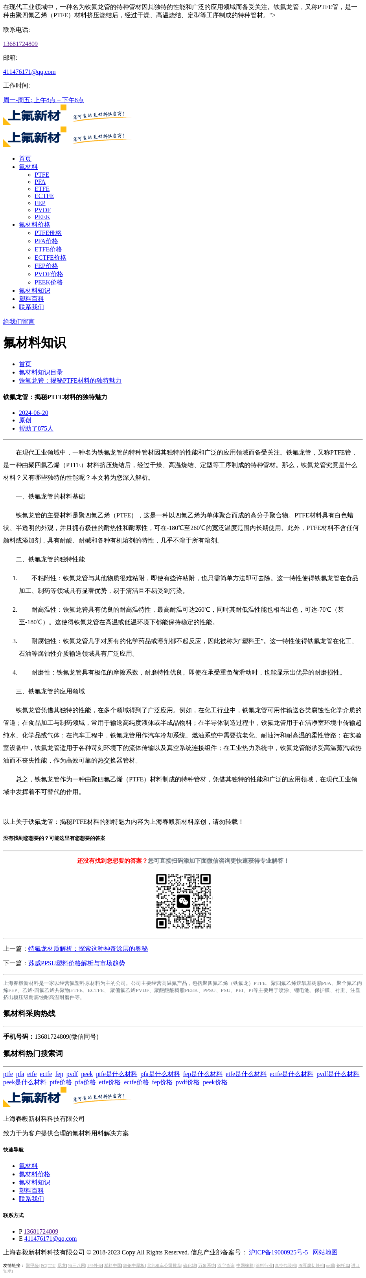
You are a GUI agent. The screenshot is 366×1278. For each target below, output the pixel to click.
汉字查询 (226, 1265)
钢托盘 (343, 1265)
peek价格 (215, 1082)
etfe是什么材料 (246, 1074)
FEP (40, 203)
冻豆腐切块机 (311, 1265)
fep (59, 1074)
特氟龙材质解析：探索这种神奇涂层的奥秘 (88, 948)
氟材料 (28, 166)
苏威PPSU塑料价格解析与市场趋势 (76, 963)
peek (87, 1074)
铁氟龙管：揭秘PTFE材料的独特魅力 (70, 380)
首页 (25, 158)
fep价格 (162, 1082)
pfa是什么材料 (160, 1074)
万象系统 (206, 1265)
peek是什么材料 (24, 1082)
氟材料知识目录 (41, 372)
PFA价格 (46, 241)
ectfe (46, 1074)
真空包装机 (285, 1265)
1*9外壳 (94, 1265)
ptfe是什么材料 (116, 1074)
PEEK (42, 217)
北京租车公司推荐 (164, 1265)
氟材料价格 (34, 224)
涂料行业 (264, 1265)
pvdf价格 (188, 1082)
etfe (32, 1074)
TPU (51, 1265)
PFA (40, 181)
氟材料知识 (34, 290)
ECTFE (44, 196)
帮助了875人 (36, 428)
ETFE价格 (48, 249)
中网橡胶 (245, 1265)
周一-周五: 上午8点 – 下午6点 (43, 100)
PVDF (43, 210)
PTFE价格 (48, 232)
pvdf (72, 1074)
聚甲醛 (32, 1265)
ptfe (8, 1074)
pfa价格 (85, 1082)
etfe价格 (110, 1082)
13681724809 (20, 43)
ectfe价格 (136, 1082)
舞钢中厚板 (134, 1265)
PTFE (42, 174)
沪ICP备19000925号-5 (278, 1252)
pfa (20, 1074)
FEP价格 (46, 265)
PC (43, 1265)
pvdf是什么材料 (337, 1074)
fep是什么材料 (203, 1074)
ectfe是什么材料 (291, 1074)
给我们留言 (19, 321)
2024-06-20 (33, 412)
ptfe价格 (61, 1082)
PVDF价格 (49, 274)
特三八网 (76, 1265)
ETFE (42, 188)
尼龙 (61, 1265)
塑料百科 (31, 298)
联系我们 (31, 307)
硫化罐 (189, 1265)
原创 (25, 420)
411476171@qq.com (29, 71)
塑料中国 (112, 1265)
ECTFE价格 (50, 257)
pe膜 (330, 1265)
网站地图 (325, 1252)
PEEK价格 (49, 282)
